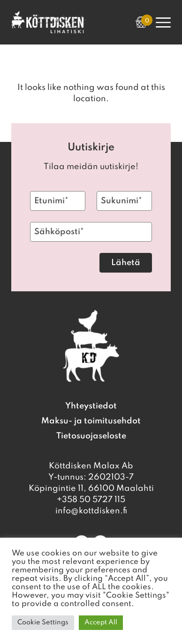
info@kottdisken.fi (91, 511)
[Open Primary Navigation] (163, 22)
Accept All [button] (100, 622)
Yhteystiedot (91, 406)
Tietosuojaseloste (91, 436)
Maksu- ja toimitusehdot (91, 421)
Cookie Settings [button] (42, 622)
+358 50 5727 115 (91, 500)
